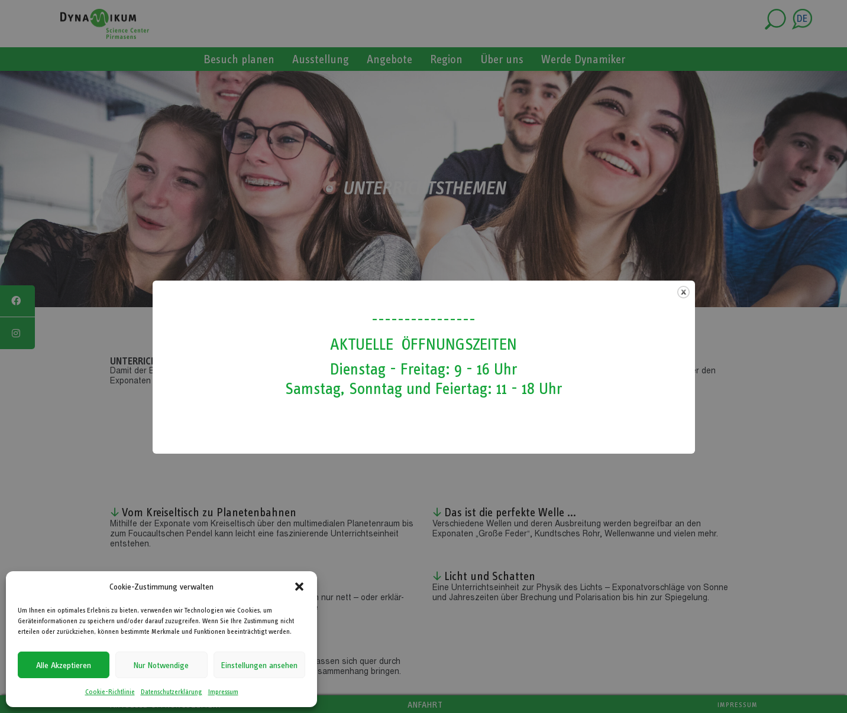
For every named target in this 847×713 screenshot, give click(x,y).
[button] (299, 586)
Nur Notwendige (161, 665)
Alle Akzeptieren (63, 665)
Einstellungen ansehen (259, 665)
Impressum (223, 692)
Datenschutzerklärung (171, 692)
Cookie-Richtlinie (110, 692)
